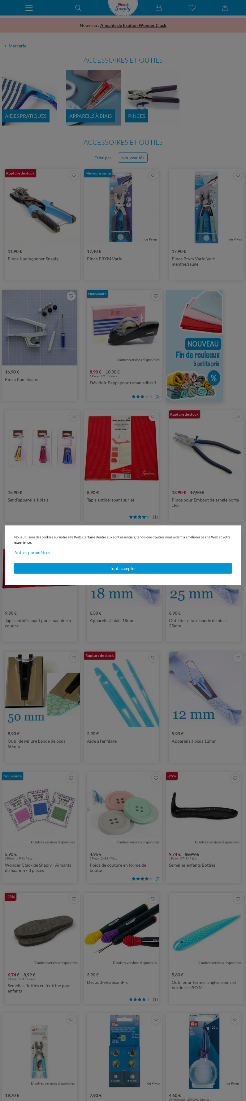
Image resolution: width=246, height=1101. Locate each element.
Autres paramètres (32, 552)
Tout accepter (123, 568)
